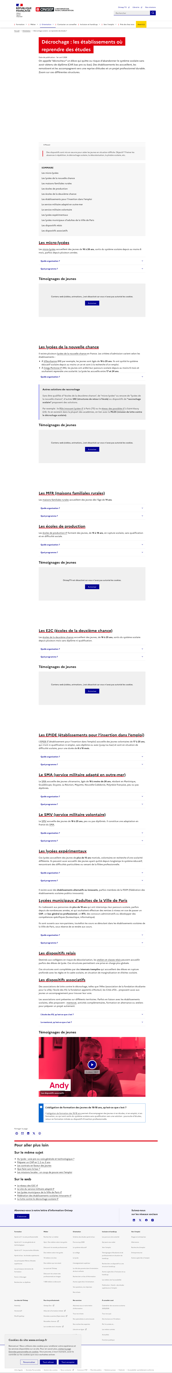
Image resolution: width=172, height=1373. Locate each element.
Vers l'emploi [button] (110, 24)
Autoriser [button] (92, 303)
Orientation (26, 31)
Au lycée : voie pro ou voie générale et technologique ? (45, 1158)
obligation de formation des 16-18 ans (64, 1113)
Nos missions (150, 7)
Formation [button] (21, 24)
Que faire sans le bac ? (28, 1168)
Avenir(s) (141, 24)
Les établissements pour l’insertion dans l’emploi (67, 199)
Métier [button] (34, 24)
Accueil (16, 31)
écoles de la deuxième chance (58, 637)
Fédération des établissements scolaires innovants (43, 1195)
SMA (44, 781)
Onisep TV (124, 7)
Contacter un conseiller (67, 24)
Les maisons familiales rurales (57, 183)
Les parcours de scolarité (110, 1368)
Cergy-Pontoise (51, 367)
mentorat (71, 1002)
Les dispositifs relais (52, 225)
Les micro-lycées (50, 172)
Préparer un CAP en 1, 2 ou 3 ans (33, 1162)
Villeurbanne (50, 361)
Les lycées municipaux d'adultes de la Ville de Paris (68, 220)
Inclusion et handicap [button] (90, 24)
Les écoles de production (55, 188)
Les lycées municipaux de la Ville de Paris (38, 1192)
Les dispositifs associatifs (55, 230)
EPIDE (43, 741)
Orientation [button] (48, 24)
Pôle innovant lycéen (70, 408)
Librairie (137, 7)
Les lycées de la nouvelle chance (58, 178)
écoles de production (54, 532)
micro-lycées (49, 249)
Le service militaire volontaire (57, 209)
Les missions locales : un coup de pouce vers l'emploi (44, 1172)
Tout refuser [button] (48, 1362)
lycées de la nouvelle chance (72, 353)
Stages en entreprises (138, 1368)
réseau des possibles (111, 408)
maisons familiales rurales (56, 499)
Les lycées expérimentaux (55, 214)
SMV (44, 821)
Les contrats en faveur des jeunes (34, 1165)
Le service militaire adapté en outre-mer (62, 204)
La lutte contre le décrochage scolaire (36, 1198)
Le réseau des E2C (26, 1185)
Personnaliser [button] (29, 1362)
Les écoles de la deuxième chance (59, 193)
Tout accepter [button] (68, 1362)
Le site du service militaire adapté (34, 1188)
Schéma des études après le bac (84, 1368)
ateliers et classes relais (109, 959)
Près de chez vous (127, 24)
